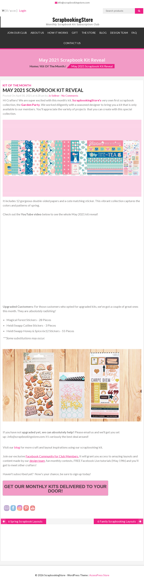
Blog (103, 32)
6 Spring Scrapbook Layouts (25, 521)
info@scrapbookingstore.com (72, 2)
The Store (89, 32)
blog (17, 447)
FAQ (134, 32)
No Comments (70, 95)
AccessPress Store (99, 575)
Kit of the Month (52, 66)
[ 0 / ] (9, 10)
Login (22, 10)
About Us (37, 32)
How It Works (58, 32)
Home (34, 66)
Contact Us (72, 43)
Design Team (119, 32)
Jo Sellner (53, 95)
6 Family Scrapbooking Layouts (116, 521)
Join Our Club (17, 32)
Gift (75, 32)
